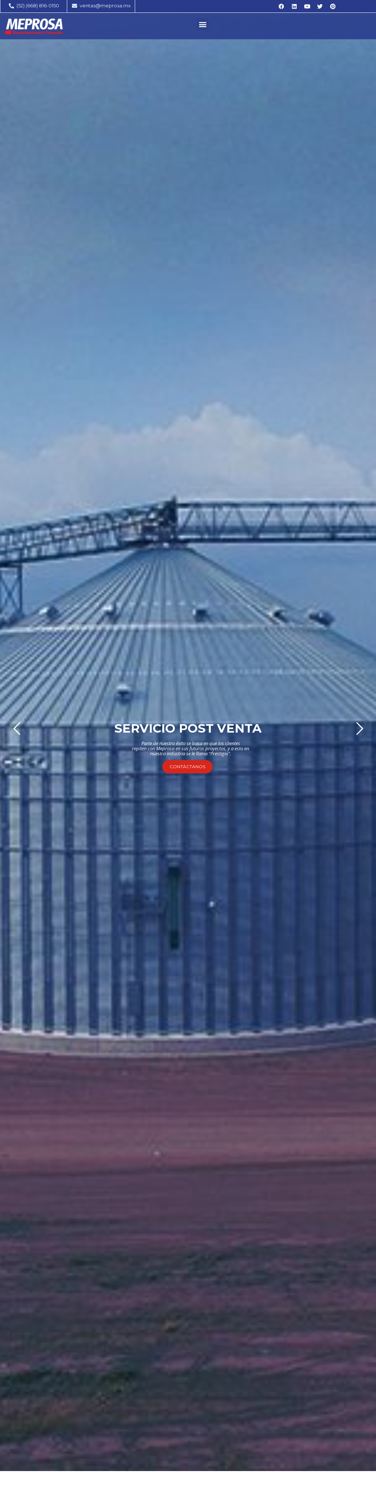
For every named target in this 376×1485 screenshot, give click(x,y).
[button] (202, 24)
